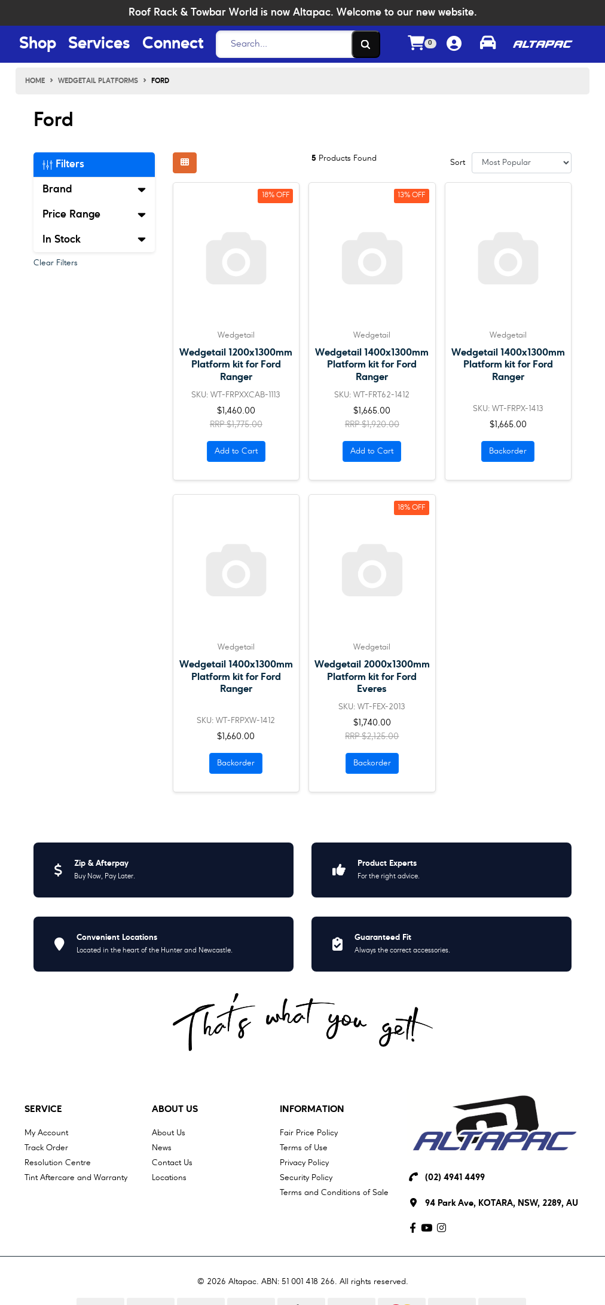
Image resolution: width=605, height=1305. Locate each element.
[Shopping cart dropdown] (422, 44)
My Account (46, 1133)
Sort (457, 162)
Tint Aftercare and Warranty (76, 1178)
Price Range (94, 214)
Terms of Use (304, 1148)
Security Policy (306, 1178)
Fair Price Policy (309, 1133)
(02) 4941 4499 (455, 1178)
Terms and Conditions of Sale (334, 1192)
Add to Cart (236, 451)
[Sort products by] (522, 162)
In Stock (94, 239)
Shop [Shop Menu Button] (37, 44)
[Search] (295, 44)
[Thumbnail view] (185, 162)
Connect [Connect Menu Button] (172, 44)
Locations (169, 1178)
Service (43, 1109)
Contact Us (172, 1163)
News (162, 1148)
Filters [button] (63, 164)
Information (312, 1109)
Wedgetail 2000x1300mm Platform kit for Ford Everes (372, 677)
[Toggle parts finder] (488, 44)
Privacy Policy (304, 1163)
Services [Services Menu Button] (99, 44)
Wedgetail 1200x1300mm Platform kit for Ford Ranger (235, 365)
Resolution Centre (58, 1163)
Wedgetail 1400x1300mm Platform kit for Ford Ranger (372, 365)
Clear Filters (55, 263)
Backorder (508, 451)
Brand (94, 189)
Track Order (46, 1148)
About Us (175, 1109)
